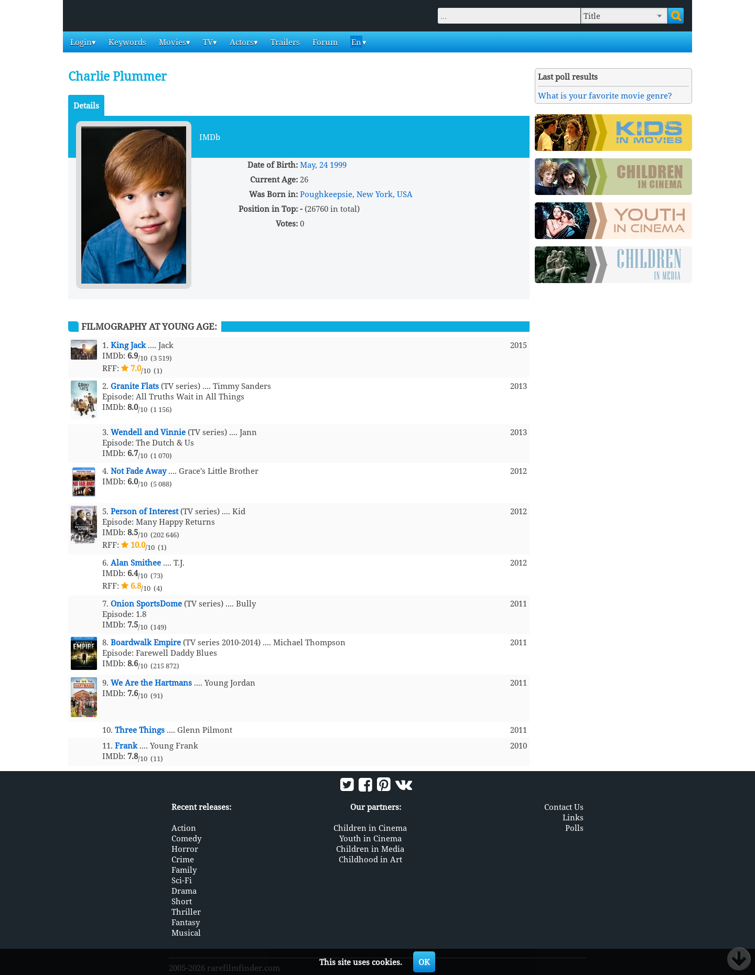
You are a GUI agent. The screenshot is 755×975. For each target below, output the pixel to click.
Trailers (284, 42)
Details (86, 105)
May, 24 (314, 164)
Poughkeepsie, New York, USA (356, 194)
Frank (126, 745)
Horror (184, 848)
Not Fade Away (138, 470)
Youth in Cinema (370, 838)
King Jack (128, 345)
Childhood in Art (370, 859)
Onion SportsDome (146, 603)
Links (573, 817)
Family (184, 869)
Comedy (186, 838)
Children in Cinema (370, 827)
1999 (338, 164)
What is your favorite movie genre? (605, 95)
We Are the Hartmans (151, 682)
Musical (186, 932)
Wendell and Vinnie (148, 432)
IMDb (209, 137)
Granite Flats (135, 386)
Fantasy (185, 922)
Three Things (140, 729)
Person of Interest (144, 511)
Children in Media (370, 848)
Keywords (126, 42)
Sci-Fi (181, 880)
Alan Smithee (136, 562)
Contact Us (564, 806)
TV (207, 42)
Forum (324, 42)
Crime (182, 859)
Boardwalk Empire (146, 642)
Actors (241, 42)
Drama (184, 890)
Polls (574, 827)
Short (181, 901)
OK (424, 962)
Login (80, 42)
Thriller (186, 911)
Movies (171, 42)
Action (183, 827)
